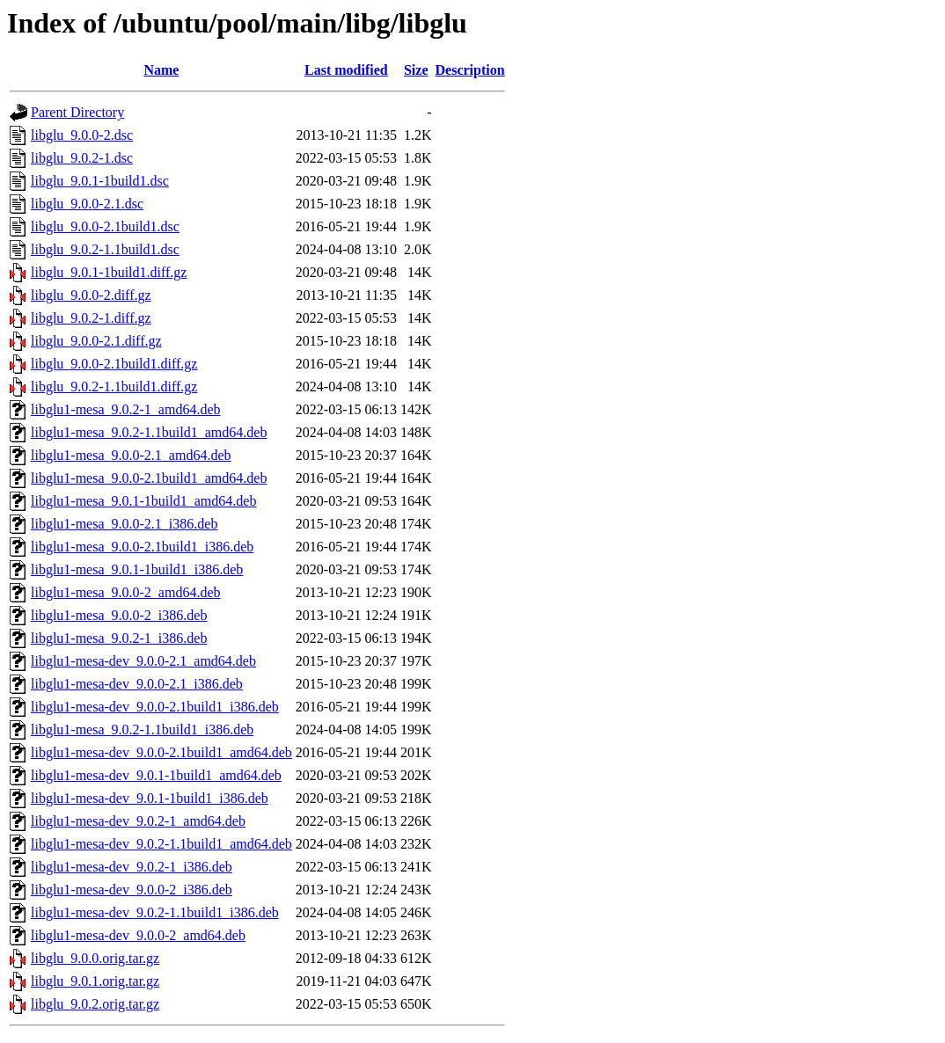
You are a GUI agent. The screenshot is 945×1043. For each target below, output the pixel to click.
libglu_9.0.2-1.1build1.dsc (105, 249)
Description (470, 69)
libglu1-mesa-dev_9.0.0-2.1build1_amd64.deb (161, 752)
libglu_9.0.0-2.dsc (82, 135)
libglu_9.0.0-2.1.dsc (87, 203)
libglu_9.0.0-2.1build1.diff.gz (114, 363)
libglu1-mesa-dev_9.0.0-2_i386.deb (131, 889)
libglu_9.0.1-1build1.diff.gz (109, 272)
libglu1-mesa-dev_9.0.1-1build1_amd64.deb (156, 775)
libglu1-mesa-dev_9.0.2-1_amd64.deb (138, 820)
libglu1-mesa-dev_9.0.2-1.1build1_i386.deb (155, 912)
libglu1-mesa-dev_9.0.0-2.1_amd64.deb (143, 660)
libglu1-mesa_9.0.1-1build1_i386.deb (137, 569)
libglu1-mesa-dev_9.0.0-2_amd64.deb (138, 935)
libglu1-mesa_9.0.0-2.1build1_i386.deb (142, 546)
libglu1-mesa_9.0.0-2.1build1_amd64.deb (149, 477)
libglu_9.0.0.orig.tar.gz (95, 958)
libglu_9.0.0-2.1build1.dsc (105, 226)
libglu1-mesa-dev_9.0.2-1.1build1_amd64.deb (161, 843)
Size (416, 69)
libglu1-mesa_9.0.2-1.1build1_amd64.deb (149, 432)
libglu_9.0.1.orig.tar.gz (95, 981)
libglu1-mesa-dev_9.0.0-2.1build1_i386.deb (155, 706)
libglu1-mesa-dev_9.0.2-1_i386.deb (131, 866)
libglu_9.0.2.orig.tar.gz (95, 1003)
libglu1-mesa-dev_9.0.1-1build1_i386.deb (149, 798)
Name (161, 69)
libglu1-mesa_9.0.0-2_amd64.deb (126, 592)
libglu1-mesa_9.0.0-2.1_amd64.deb (131, 455)
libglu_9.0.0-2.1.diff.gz (96, 340)
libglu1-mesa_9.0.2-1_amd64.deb (126, 409)
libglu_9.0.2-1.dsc (82, 157)
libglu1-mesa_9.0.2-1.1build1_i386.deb (142, 729)
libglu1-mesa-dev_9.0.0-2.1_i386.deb (137, 683)
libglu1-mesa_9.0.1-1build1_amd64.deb (143, 500)
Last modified (346, 69)
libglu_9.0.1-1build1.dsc (100, 180)
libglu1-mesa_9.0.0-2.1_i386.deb (124, 523)
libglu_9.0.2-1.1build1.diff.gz (114, 386)
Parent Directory (77, 112)
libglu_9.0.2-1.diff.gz (91, 317)
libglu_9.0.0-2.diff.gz (91, 295)
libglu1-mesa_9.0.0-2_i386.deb (119, 615)
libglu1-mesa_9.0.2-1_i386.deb (119, 638)
